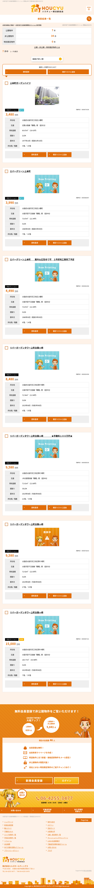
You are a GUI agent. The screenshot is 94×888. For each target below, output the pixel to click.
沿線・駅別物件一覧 (54, 835)
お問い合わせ (52, 847)
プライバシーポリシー (11, 850)
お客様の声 (51, 831)
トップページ (8, 822)
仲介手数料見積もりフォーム (13, 847)
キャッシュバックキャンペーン (58, 838)
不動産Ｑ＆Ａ (8, 831)
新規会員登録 (8, 825)
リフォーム (8, 841)
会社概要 (7, 844)
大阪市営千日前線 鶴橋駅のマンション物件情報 (28, 25)
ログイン (50, 825)
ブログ (50, 850)
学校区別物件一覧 (10, 838)
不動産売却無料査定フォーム (57, 844)
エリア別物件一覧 (10, 835)
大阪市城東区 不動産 (8, 25)
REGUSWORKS (87, 870)
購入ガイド (8, 828)
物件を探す (51, 822)
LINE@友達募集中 (54, 841)
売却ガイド (51, 828)
